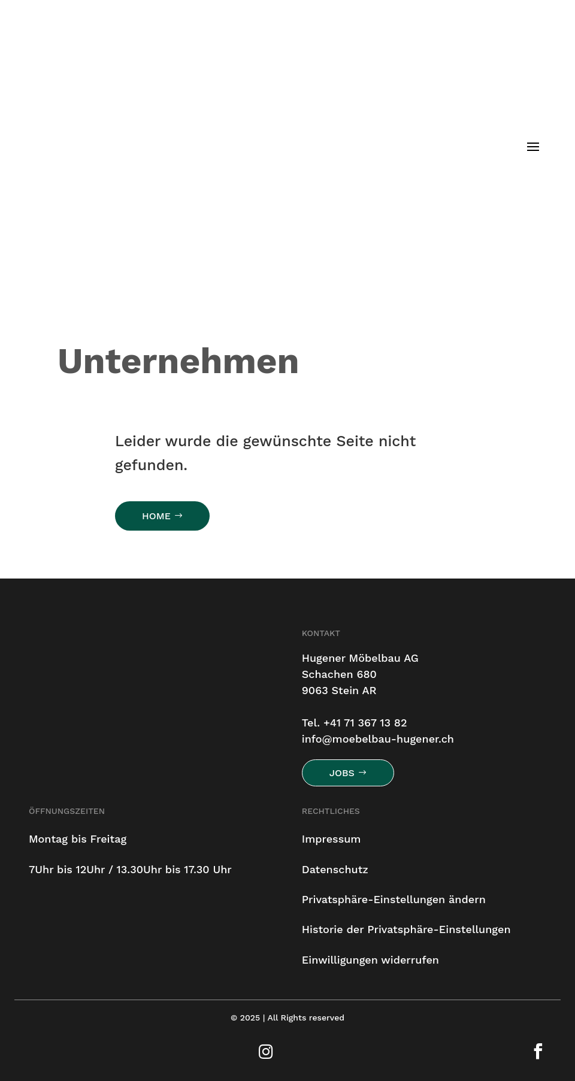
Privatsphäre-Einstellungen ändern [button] (394, 899)
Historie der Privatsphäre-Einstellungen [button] (406, 929)
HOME (156, 516)
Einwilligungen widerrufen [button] (370, 959)
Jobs (342, 773)
